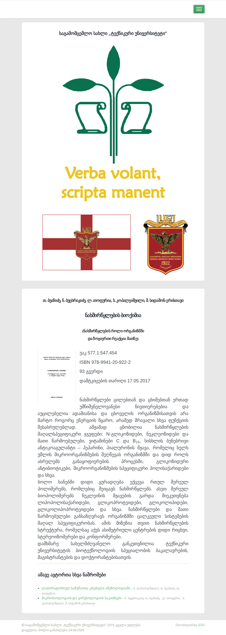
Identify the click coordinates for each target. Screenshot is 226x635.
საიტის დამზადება (15, 622)
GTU (201, 625)
